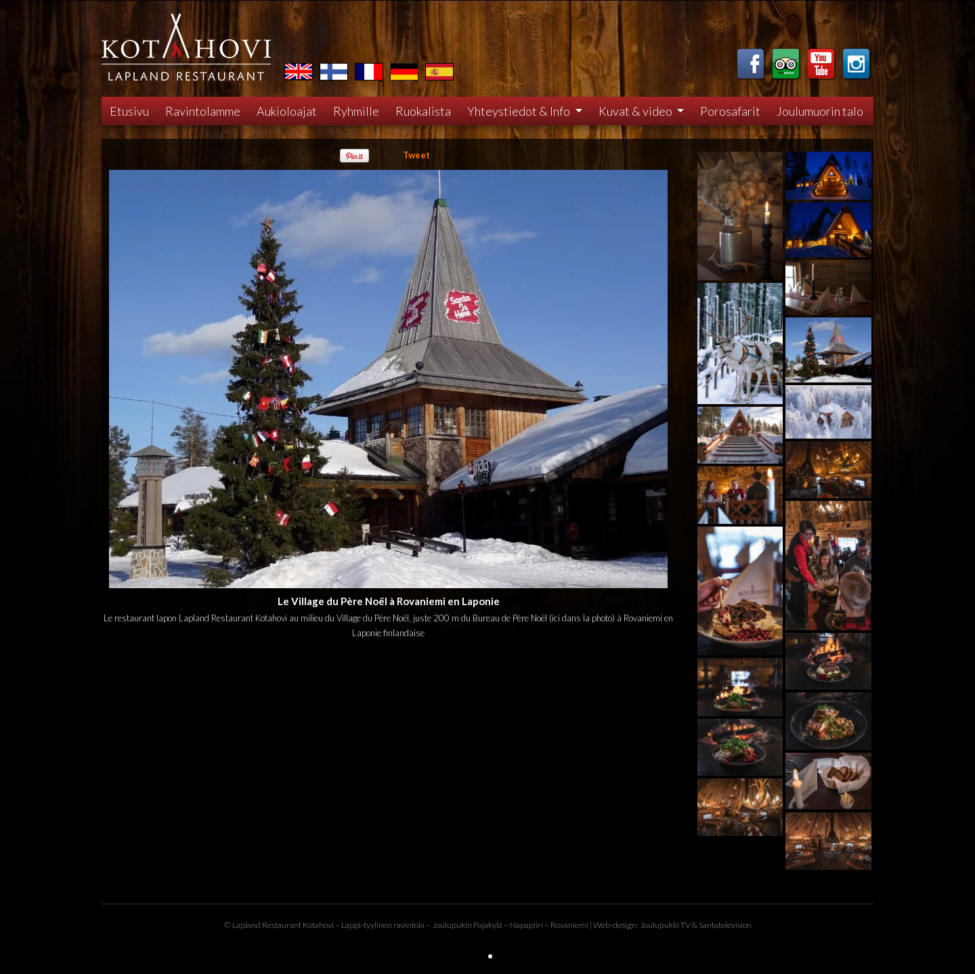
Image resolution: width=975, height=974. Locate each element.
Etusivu (129, 111)
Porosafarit (730, 111)
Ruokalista (423, 111)
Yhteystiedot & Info (519, 111)
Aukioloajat (287, 111)
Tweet (416, 155)
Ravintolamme (202, 111)
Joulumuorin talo (820, 111)
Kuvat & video (636, 111)
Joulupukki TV (665, 925)
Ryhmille (356, 111)
